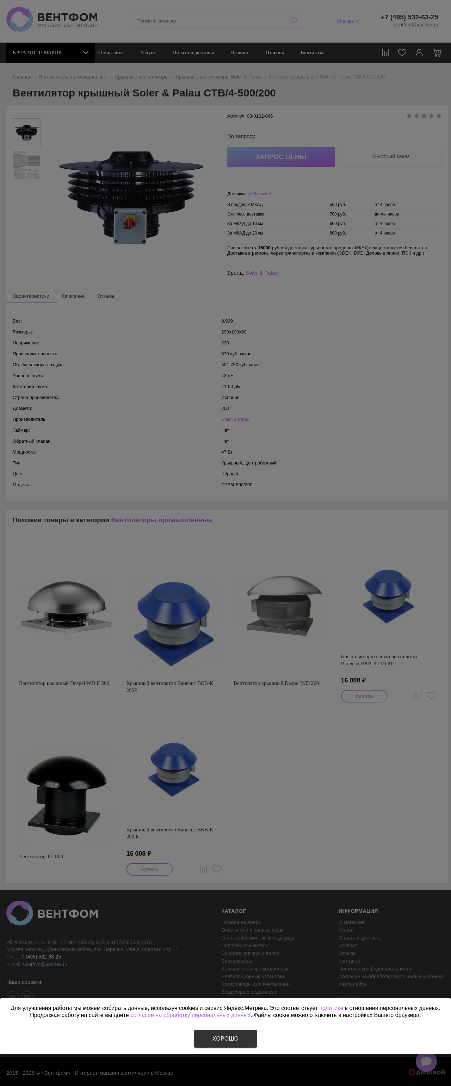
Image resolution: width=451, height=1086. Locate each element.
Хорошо (225, 1039)
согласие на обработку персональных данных (190, 1015)
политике (331, 1008)
